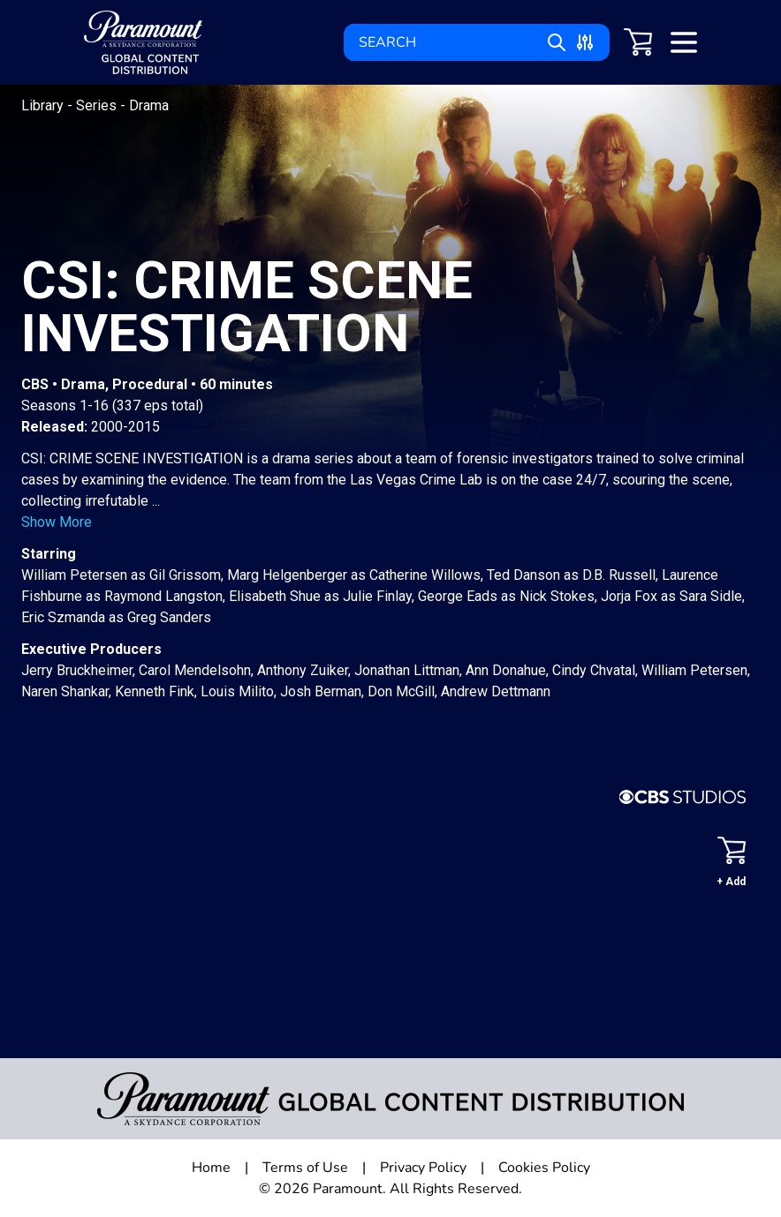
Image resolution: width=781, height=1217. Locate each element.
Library (44, 105)
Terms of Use (305, 1167)
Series (98, 105)
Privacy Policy (423, 1167)
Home (211, 1167)
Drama (149, 105)
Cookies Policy (544, 1167)
